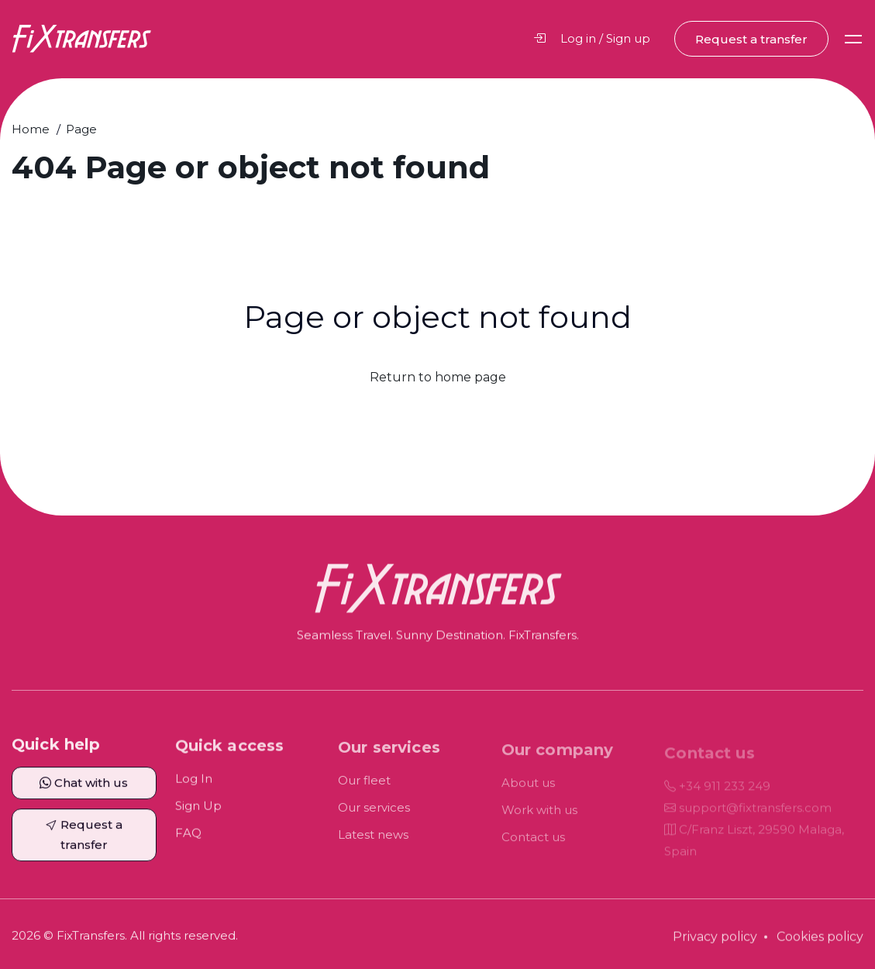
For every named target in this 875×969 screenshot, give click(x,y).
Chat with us (84, 789)
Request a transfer (751, 39)
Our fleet (364, 790)
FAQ (188, 842)
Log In (193, 788)
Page (81, 129)
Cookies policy (820, 946)
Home (31, 129)
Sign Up (198, 815)
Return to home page (438, 377)
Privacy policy (715, 946)
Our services (374, 817)
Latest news (373, 844)
